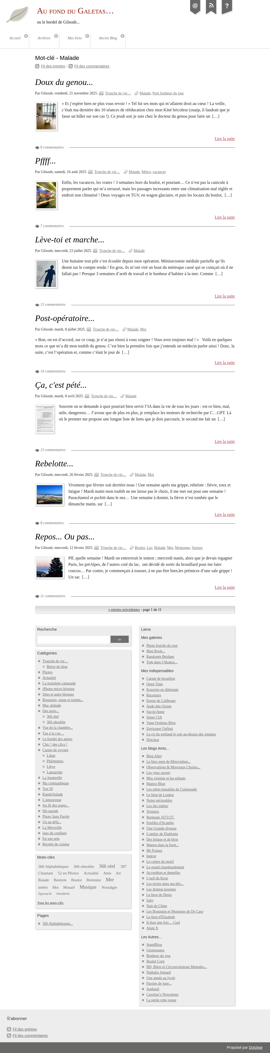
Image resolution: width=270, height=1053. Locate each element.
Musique (88, 887)
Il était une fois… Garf (163, 923)
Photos (47, 672)
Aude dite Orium (158, 706)
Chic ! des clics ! (54, 744)
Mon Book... (155, 651)
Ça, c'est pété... (61, 385)
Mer (170, 548)
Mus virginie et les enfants (165, 778)
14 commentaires (53, 371)
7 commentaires (52, 226)
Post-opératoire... (65, 318)
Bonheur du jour (158, 956)
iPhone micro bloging (58, 689)
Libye (51, 767)
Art (118, 873)
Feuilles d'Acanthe (160, 823)
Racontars (153, 695)
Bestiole (60, 880)
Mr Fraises (154, 851)
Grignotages (155, 950)
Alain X (152, 928)
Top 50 (47, 789)
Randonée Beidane (160, 657)
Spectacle (45, 894)
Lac (149, 548)
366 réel (53, 717)
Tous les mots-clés (50, 903)
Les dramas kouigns (161, 889)
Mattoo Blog (155, 784)
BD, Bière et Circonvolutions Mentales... (176, 967)
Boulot (140, 548)
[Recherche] (73, 640)
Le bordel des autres (57, 739)
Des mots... (50, 711)
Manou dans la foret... (162, 845)
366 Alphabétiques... (57, 924)
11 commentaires (52, 596)
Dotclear (152, 740)
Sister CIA (154, 717)
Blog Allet (154, 756)
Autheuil (152, 989)
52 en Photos (68, 873)
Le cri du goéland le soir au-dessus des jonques (181, 734)
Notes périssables (159, 800)
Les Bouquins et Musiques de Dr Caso (174, 911)
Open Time (154, 684)
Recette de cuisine (55, 844)
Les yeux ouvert (158, 773)
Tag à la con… (53, 733)
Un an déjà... (51, 822)
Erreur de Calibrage (161, 701)
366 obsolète (56, 722)
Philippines (55, 761)
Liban (51, 756)
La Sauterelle (52, 778)
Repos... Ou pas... (65, 536)
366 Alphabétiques (53, 866)
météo (43, 887)
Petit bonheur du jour (168, 93)
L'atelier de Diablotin (162, 834)
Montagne (182, 548)
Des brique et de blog (162, 839)
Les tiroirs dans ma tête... (165, 884)
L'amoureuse (51, 800)
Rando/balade (52, 794)
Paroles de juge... (159, 983)
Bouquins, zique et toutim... (62, 700)
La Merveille (52, 828)
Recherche (47, 629)
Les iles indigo (157, 806)
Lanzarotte (54, 772)
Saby (150, 900)
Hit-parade (50, 811)
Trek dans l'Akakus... (161, 662)
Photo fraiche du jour (162, 646)
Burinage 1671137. (160, 817)
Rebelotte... (54, 463)
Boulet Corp (155, 961)
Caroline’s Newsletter (162, 995)
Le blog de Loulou (160, 795)
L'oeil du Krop (157, 878)
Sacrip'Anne (155, 712)
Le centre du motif (160, 862)
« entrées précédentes (124, 610)
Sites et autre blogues (58, 694)
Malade (145, 93)
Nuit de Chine (156, 906)
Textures (152, 811)
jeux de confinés (54, 833)
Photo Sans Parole (55, 817)
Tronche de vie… (118, 93)
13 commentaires (53, 305)
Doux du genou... (64, 82)
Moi (143, 329)
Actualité (49, 678)
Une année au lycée (160, 978)
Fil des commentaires (91, 66)
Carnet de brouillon (160, 679)
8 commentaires (52, 147)
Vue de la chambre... (57, 728)
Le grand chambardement (165, 867)
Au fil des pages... (55, 805)
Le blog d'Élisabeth (160, 917)
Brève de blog (57, 667)
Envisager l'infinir (159, 729)
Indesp (151, 856)
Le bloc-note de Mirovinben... (168, 762)
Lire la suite (225, 138)
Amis (107, 873)
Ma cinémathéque (55, 783)
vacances (159, 172)
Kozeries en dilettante (162, 690)
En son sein (51, 839)
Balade (43, 880)
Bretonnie (93, 880)
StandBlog (154, 945)
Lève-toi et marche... (69, 239)
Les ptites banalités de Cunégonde (171, 789)
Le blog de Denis (159, 895)
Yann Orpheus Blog (161, 723)
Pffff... (45, 160)
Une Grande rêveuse (161, 828)
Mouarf (69, 887)
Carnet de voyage (55, 750)
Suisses (197, 548)
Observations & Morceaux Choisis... (173, 767)
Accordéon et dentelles (163, 873)
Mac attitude (51, 705)
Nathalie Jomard (158, 972)
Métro (146, 172)
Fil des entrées (53, 66)
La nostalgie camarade (59, 683)
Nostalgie (109, 887)
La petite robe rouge (161, 1000)
